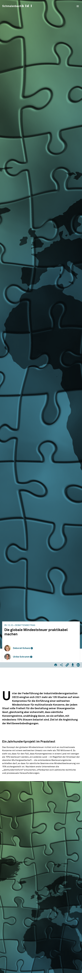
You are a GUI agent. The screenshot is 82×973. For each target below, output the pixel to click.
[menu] (78, 6)
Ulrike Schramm (21, 657)
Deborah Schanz (21, 648)
